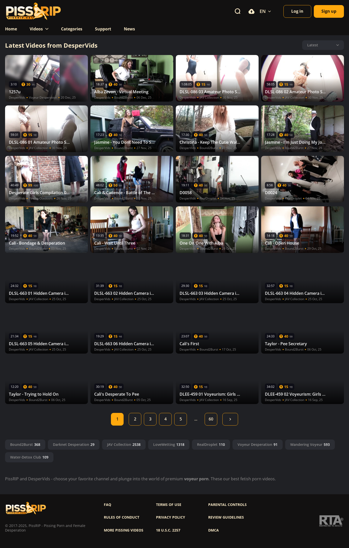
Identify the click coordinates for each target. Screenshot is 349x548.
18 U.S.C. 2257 (168, 530)
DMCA (213, 530)
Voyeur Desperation (258, 444)
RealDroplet (211, 444)
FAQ (107, 504)
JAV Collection (124, 444)
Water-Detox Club (29, 457)
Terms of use (168, 504)
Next (230, 419)
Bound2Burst (25, 444)
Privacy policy (170, 517)
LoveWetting (168, 444)
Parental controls (227, 504)
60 (211, 419)
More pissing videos (123, 530)
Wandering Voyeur (310, 444)
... (195, 419)
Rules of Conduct (121, 517)
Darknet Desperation (73, 444)
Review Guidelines (226, 517)
